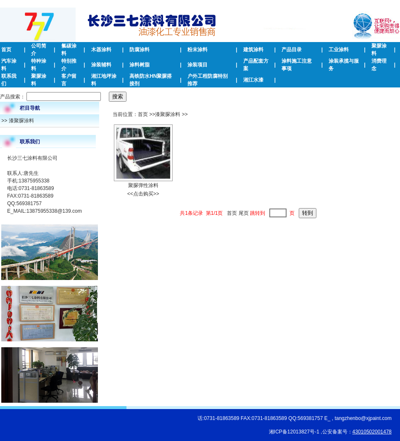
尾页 (244, 213)
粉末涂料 (197, 50)
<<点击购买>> (143, 194)
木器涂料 (101, 50)
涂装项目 (197, 65)
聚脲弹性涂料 (143, 185)
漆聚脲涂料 (21, 121)
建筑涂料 (253, 50)
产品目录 (292, 50)
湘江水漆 (253, 80)
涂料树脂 (139, 65)
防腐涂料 (139, 50)
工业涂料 (339, 50)
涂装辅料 (101, 65)
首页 (6, 50)
